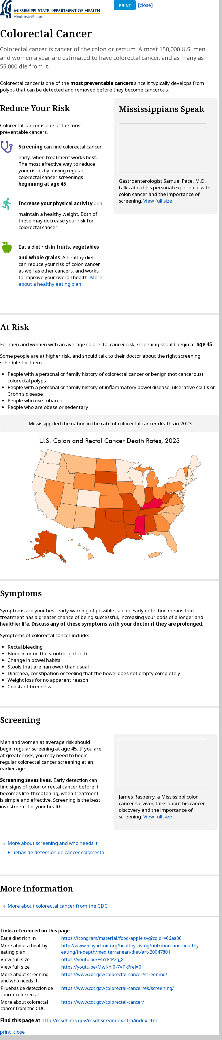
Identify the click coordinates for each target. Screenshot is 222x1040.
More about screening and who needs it (52, 843)
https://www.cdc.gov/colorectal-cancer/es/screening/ (117, 988)
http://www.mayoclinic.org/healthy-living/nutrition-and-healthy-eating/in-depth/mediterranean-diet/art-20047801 (130, 948)
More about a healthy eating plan (60, 280)
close (19, 1031)
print (125, 5)
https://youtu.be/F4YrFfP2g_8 (92, 959)
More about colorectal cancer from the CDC (57, 905)
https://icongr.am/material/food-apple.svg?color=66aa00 (121, 938)
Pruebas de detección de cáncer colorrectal (56, 852)
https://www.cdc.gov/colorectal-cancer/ (102, 1002)
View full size (157, 200)
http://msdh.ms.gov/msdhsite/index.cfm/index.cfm (99, 1020)
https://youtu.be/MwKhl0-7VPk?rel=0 (101, 967)
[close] (145, 5)
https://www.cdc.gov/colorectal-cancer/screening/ (114, 974)
